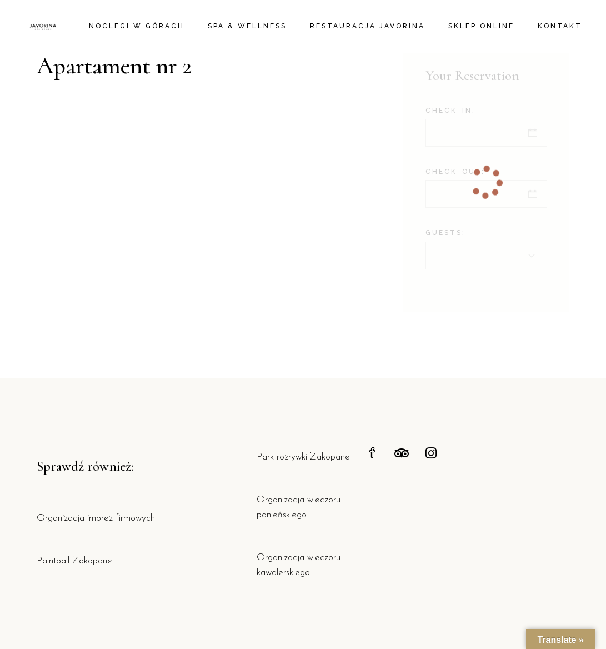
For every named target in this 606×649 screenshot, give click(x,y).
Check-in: (450, 110)
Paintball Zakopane (74, 561)
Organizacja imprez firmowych (96, 518)
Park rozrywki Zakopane (303, 457)
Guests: (445, 233)
